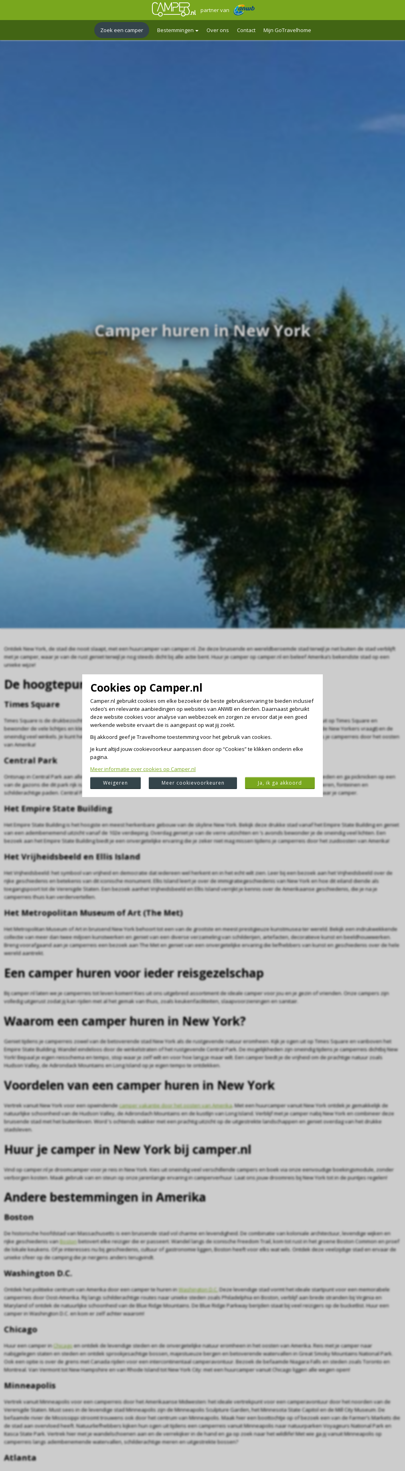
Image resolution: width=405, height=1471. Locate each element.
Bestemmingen (177, 30)
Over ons (218, 30)
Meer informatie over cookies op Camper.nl (143, 769)
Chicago (63, 1345)
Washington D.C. (198, 1289)
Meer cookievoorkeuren (193, 782)
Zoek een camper (121, 30)
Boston (68, 1241)
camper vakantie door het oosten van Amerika (175, 1105)
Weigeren (115, 782)
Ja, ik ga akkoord (280, 782)
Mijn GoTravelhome (287, 30)
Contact (246, 30)
